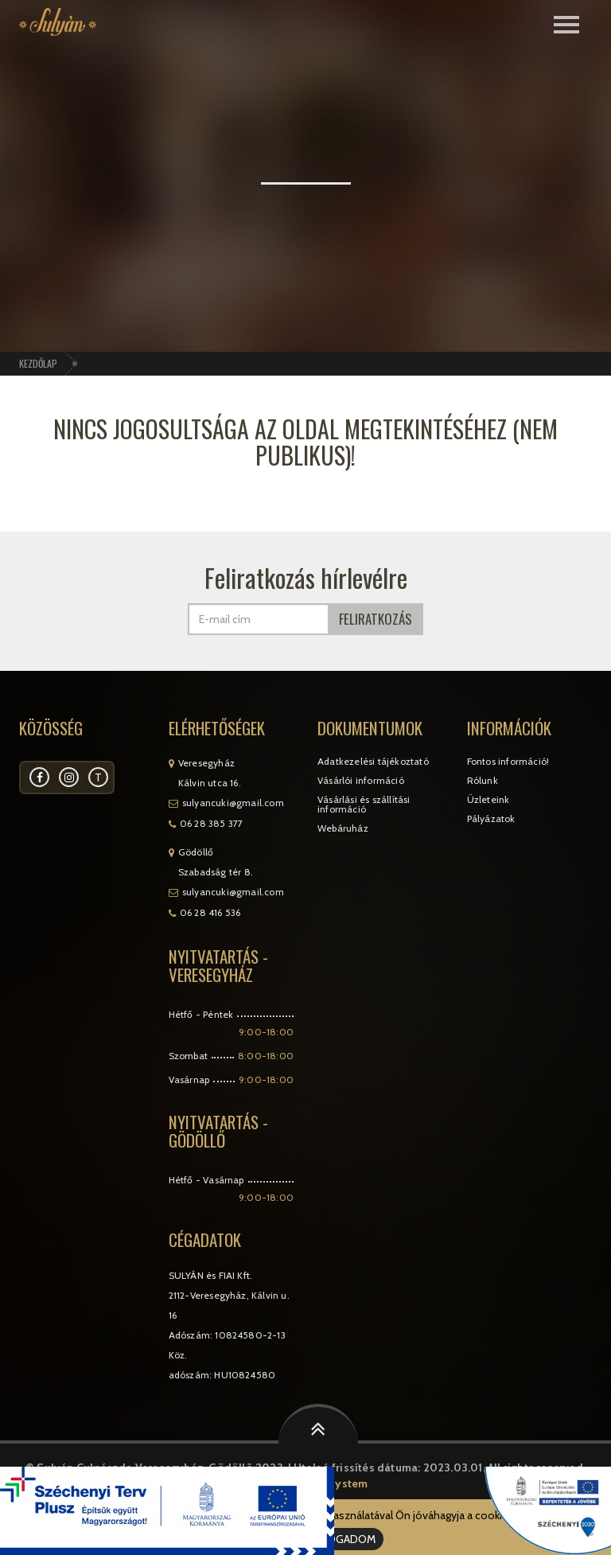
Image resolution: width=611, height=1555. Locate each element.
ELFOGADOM (343, 1539)
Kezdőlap (38, 363)
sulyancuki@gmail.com (233, 803)
